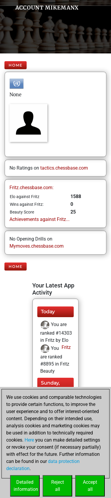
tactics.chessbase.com (64, 168)
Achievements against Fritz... (39, 219)
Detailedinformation (26, 485)
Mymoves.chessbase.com (36, 246)
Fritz (65, 347)
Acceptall (90, 485)
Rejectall (57, 485)
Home (15, 65)
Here (29, 440)
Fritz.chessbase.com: (31, 187)
